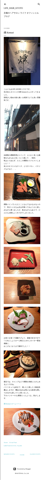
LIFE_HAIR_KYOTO (13, 8)
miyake (19, 445)
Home (22, 455)
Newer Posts (9, 454)
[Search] (38, 3)
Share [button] (6, 442)
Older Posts (35, 454)
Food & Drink (11, 445)
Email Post (13, 442)
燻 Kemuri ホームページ (12, 404)
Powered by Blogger (22, 469)
